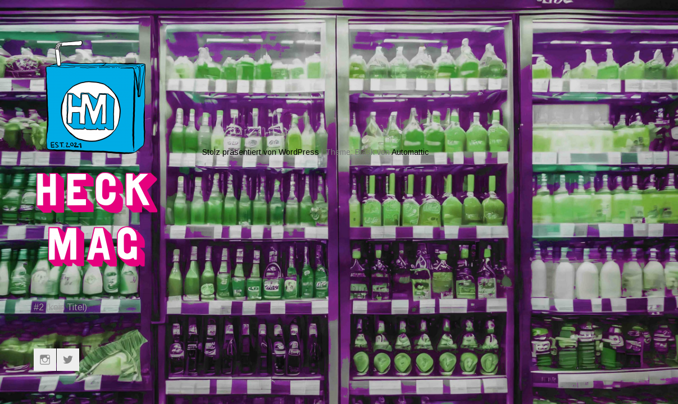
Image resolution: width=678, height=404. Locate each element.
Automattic (410, 111)
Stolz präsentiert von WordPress (260, 111)
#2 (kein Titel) (60, 307)
